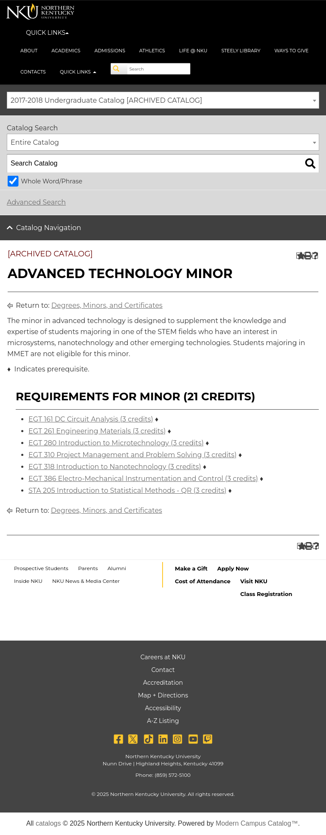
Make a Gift (191, 568)
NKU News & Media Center (86, 581)
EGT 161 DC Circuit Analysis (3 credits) (90, 419)
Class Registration (266, 593)
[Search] (119, 68)
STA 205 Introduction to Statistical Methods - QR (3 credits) (127, 490)
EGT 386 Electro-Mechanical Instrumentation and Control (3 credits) (143, 479)
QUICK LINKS (47, 33)
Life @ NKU (193, 50)
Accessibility (163, 708)
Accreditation (163, 682)
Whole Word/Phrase (51, 181)
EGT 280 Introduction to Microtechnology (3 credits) (116, 443)
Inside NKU (28, 581)
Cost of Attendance (202, 581)
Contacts (33, 72)
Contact (162, 670)
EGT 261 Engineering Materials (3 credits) (97, 431)
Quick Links (78, 72)
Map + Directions (163, 695)
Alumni (116, 568)
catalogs (48, 823)
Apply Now (233, 568)
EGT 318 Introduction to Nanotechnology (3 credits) (114, 467)
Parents (88, 568)
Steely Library (240, 50)
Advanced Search (36, 202)
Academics (65, 50)
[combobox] (163, 100)
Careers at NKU (163, 657)
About (28, 50)
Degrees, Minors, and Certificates (107, 305)
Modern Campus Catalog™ (257, 823)
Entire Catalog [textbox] (35, 142)
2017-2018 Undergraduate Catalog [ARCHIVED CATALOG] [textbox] (106, 100)
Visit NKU (253, 581)
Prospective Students (41, 568)
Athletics (152, 50)
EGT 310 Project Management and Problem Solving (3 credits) (132, 455)
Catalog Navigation (48, 228)
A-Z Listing (163, 721)
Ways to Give (291, 50)
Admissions (109, 50)
